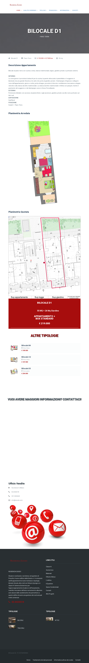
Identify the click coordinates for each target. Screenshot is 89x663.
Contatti (74, 10)
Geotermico (49, 569)
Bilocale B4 (26, 345)
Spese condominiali (52, 586)
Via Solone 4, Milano (18, 487)
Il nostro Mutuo (51, 576)
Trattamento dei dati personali (42, 659)
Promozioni (52, 10)
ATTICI (57, 620)
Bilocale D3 (26, 368)
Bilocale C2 (26, 356)
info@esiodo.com (17, 500)
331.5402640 (16, 495)
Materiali (49, 573)
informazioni (64, 10)
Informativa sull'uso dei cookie (63, 659)
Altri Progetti (50, 593)
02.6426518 (15, 491)
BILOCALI (20, 620)
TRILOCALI (21, 627)
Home (14, 10)
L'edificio (49, 580)
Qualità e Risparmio (27, 10)
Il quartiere (49, 583)
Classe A (49, 566)
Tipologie (41, 10)
